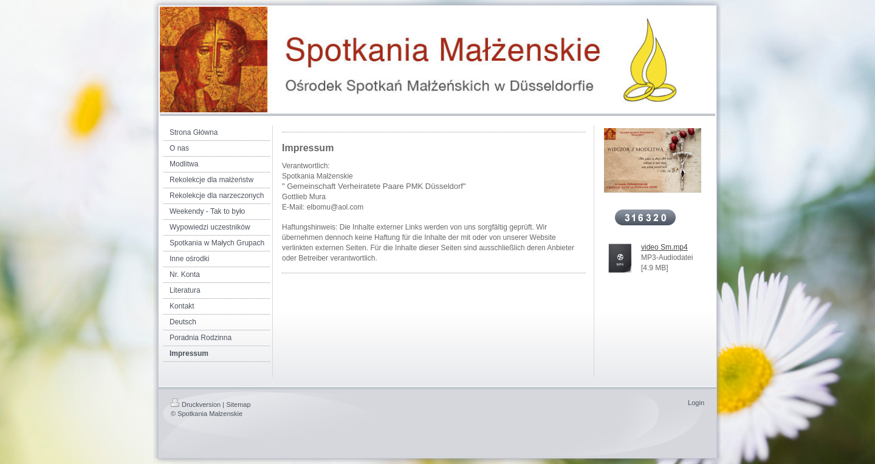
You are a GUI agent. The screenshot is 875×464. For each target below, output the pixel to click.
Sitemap (238, 404)
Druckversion (196, 404)
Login (696, 402)
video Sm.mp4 (664, 247)
